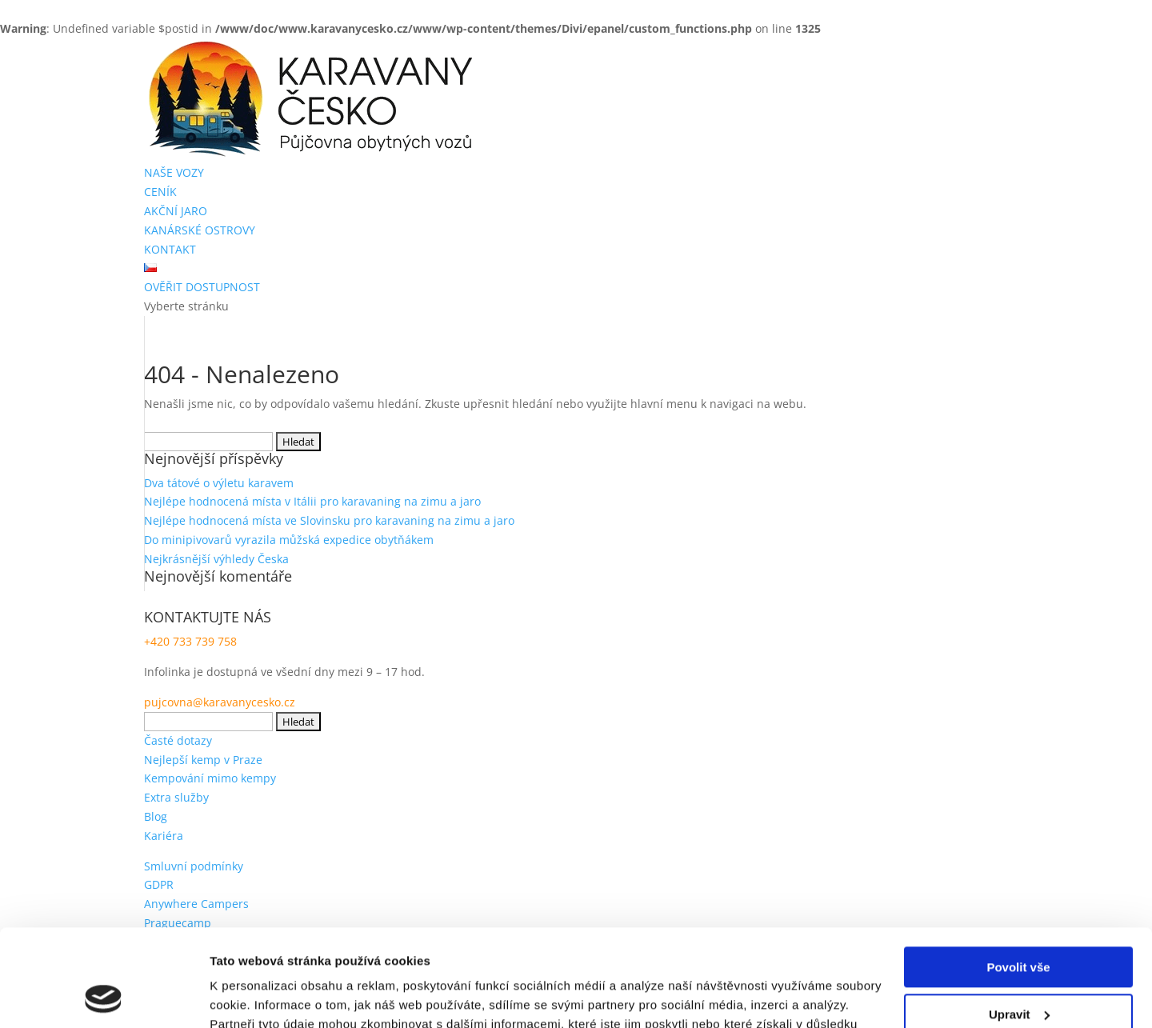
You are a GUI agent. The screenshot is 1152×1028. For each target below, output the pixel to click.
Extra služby (176, 797)
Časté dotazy (178, 740)
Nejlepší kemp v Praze (203, 759)
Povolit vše (1018, 876)
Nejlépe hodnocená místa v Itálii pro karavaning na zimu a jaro (312, 501)
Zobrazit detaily (254, 996)
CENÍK (160, 191)
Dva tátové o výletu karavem (219, 482)
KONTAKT (170, 249)
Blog (155, 816)
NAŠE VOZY (174, 172)
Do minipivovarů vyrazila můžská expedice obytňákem (289, 539)
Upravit (1019, 923)
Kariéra (163, 835)
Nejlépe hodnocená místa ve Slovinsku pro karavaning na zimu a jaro (329, 520)
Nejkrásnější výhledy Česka (216, 558)
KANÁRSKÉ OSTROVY (199, 230)
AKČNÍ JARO (175, 210)
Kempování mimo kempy (210, 778)
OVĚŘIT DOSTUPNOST (202, 286)
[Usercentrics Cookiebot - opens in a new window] (104, 997)
